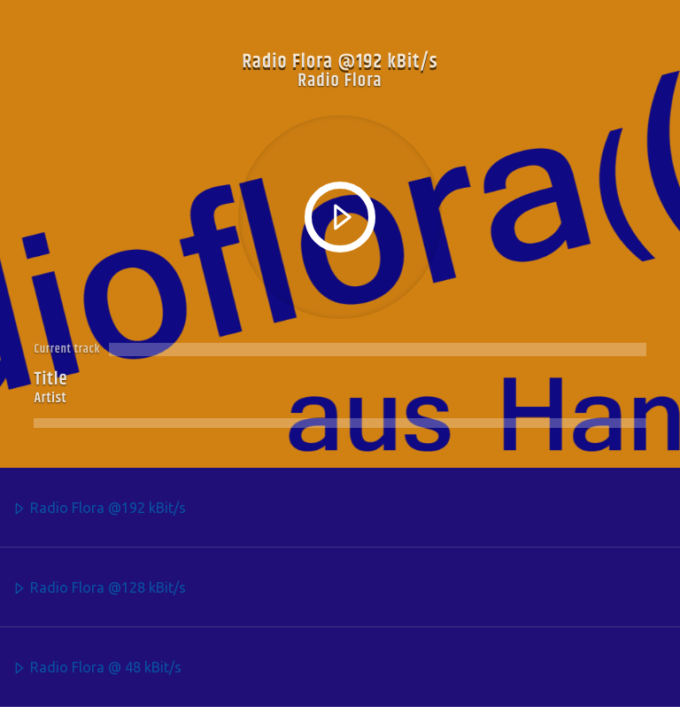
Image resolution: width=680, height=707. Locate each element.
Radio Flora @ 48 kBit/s (97, 668)
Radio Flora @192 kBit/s (99, 509)
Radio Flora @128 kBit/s (99, 588)
